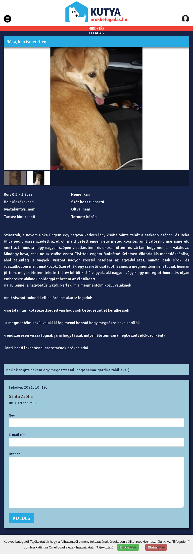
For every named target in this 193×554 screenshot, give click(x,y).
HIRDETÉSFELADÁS (96, 30)
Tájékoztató (104, 547)
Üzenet (14, 454)
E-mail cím (17, 434)
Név (12, 415)
